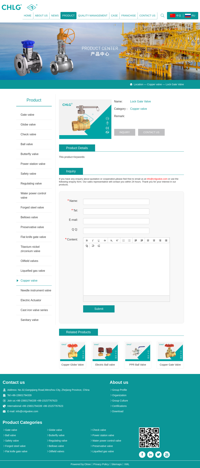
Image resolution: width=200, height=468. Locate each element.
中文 (175, 15)
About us (41, 15)
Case (114, 15)
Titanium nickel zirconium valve (30, 249)
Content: (71, 239)
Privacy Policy (101, 464)
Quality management (92, 15)
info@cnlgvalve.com (157, 179)
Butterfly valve (30, 154)
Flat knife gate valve (33, 236)
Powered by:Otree (81, 464)
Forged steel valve (32, 207)
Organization (118, 395)
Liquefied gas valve (33, 270)
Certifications (118, 406)
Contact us (147, 15)
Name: (72, 201)
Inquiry (125, 132)
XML (126, 464)
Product (68, 15)
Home (27, 15)
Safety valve (28, 173)
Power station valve (33, 163)
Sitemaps (116, 464)
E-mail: (73, 219)
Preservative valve (32, 227)
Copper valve (154, 84)
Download (116, 411)
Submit (98, 308)
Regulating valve (31, 183)
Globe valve (28, 124)
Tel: (74, 210)
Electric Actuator (31, 300)
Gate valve (27, 114)
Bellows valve (29, 217)
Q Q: (75, 229)
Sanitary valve (30, 319)
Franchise (128, 15)
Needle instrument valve (36, 290)
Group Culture (119, 400)
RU (190, 16)
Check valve (28, 134)
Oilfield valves (29, 260)
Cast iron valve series (34, 310)
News (55, 15)
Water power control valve (33, 195)
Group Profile (118, 389)
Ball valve (27, 144)
